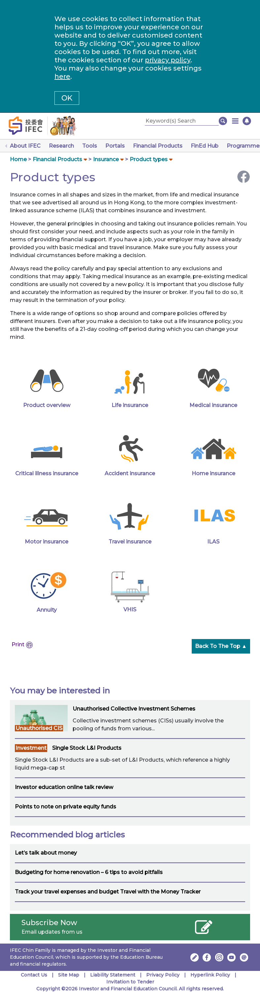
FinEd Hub (204, 146)
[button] (235, 121)
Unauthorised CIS (39, 728)
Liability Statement (112, 975)
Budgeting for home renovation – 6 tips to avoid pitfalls (89, 872)
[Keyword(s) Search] (182, 121)
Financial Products (157, 146)
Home (18, 159)
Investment (31, 748)
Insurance (106, 159)
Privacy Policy (162, 975)
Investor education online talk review (64, 787)
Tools (89, 146)
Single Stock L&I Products (86, 748)
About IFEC (25, 146)
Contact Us (34, 975)
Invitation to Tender (130, 982)
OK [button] (66, 98)
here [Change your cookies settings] (62, 76)
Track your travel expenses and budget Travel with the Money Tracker (108, 892)
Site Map (68, 975)
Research (61, 146)
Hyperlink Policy (210, 975)
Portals (115, 146)
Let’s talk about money (46, 853)
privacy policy (167, 60)
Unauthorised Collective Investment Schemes (134, 709)
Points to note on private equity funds (65, 806)
